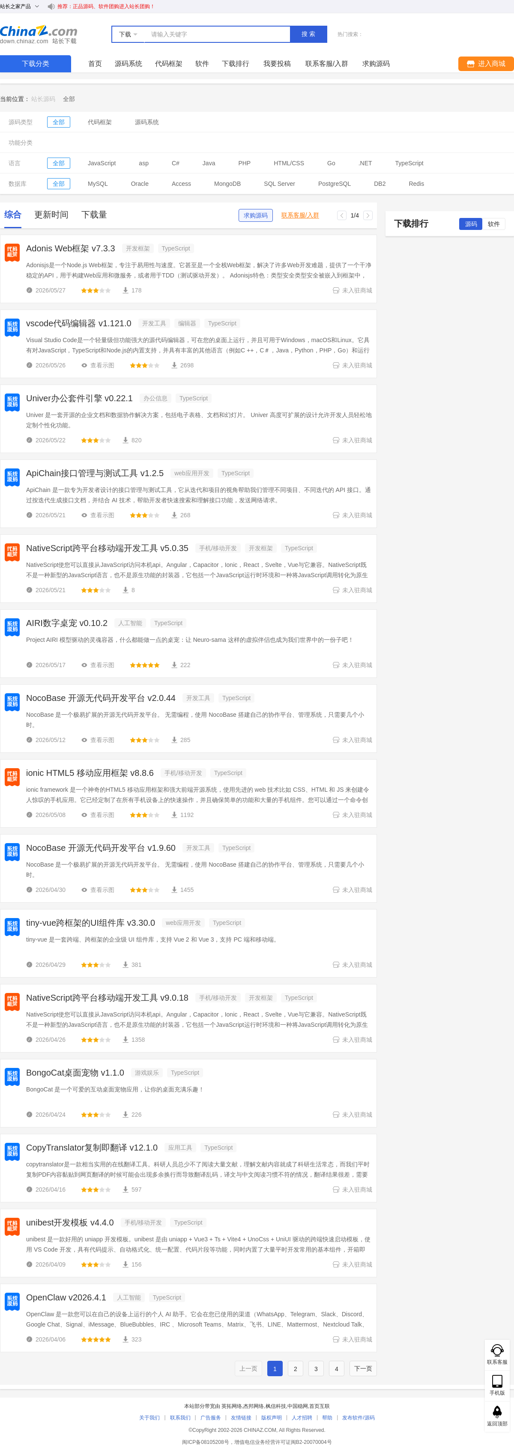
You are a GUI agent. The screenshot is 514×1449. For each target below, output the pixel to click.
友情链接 (241, 1418)
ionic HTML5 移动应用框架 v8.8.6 (90, 773)
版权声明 (271, 1418)
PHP (244, 163)
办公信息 (155, 398)
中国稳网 (297, 1406)
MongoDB (227, 183)
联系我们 (180, 1418)
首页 (95, 63)
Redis (416, 183)
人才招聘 (302, 1418)
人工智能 (130, 623)
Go (331, 163)
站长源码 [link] (43, 98)
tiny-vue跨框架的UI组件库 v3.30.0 (90, 922)
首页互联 (319, 1406)
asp (144, 163)
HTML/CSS (289, 163)
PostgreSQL (334, 183)
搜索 (309, 33)
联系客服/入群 (300, 215)
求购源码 (256, 215)
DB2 (380, 183)
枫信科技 (276, 1406)
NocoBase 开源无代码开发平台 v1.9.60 (101, 848)
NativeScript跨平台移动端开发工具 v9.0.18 (107, 997)
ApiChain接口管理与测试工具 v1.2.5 (95, 473)
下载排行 (235, 63)
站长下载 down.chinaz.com (38, 34)
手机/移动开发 (218, 548)
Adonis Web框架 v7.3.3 (70, 248)
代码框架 (168, 63)
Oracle (140, 183)
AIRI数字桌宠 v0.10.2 (67, 623)
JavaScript (102, 163)
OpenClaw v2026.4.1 (66, 1297)
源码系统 (128, 63)
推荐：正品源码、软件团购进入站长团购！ (106, 6)
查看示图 (97, 365)
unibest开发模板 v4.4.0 (70, 1222)
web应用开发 (191, 473)
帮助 (327, 1418)
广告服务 (210, 1418)
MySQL (98, 183)
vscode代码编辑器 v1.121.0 (78, 323)
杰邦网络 (253, 1406)
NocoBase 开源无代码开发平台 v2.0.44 (101, 698)
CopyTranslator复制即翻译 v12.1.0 (92, 1147)
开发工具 (154, 323)
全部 (59, 122)
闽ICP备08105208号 (205, 1442)
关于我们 (149, 1418)
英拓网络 (231, 1406)
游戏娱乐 (147, 1072)
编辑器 (187, 323)
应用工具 (180, 1147)
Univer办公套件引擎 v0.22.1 (79, 398)
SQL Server (279, 183)
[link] (69, 98)
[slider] (96, 290)
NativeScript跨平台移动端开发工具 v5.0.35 (107, 548)
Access (181, 183)
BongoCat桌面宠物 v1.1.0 (75, 1072)
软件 (202, 63)
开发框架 (138, 248)
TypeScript (409, 163)
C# (175, 163)
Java (209, 163)
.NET (365, 163)
